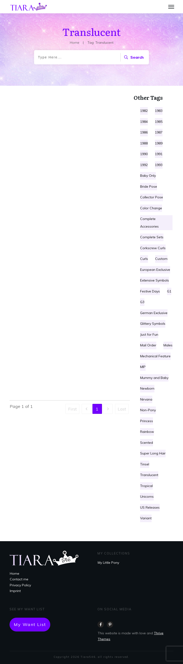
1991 (159, 154)
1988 (144, 143)
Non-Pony (148, 410)
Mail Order (148, 345)
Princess (146, 421)
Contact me (19, 579)
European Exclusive (155, 270)
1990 (144, 154)
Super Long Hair (153, 453)
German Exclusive (154, 313)
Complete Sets (151, 237)
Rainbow (147, 432)
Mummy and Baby (154, 378)
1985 (159, 121)
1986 (144, 132)
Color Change (151, 208)
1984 (144, 121)
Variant (146, 518)
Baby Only (148, 175)
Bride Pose (148, 186)
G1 (169, 291)
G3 (142, 302)
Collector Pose (151, 197)
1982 (144, 111)
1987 (159, 132)
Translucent (149, 475)
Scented (146, 442)
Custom (161, 259)
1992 (144, 165)
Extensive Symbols (154, 280)
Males (168, 345)
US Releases (150, 507)
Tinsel (144, 464)
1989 (159, 143)
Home (14, 573)
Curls (144, 259)
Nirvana (146, 399)
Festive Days (150, 291)
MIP (143, 367)
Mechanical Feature (155, 356)
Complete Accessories (149, 223)
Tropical (146, 486)
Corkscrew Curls (153, 248)
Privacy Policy (20, 585)
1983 (159, 111)
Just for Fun (149, 334)
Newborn (147, 388)
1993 (159, 165)
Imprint (15, 591)
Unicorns (147, 496)
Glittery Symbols (152, 323)
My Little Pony (108, 562)
